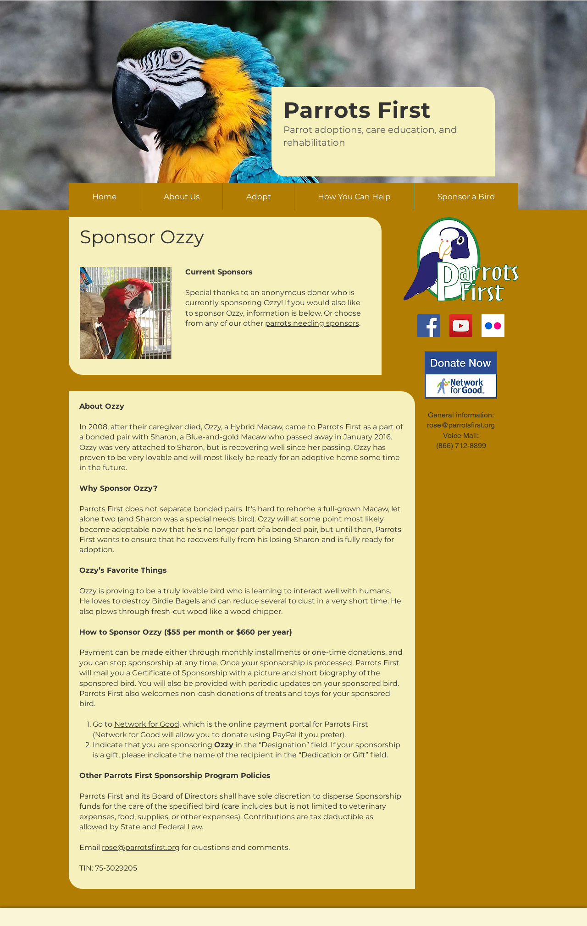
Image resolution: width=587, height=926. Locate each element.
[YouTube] (460, 325)
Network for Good (146, 724)
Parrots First (357, 110)
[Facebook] (428, 325)
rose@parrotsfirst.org (141, 847)
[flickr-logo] (493, 325)
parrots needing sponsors (312, 323)
